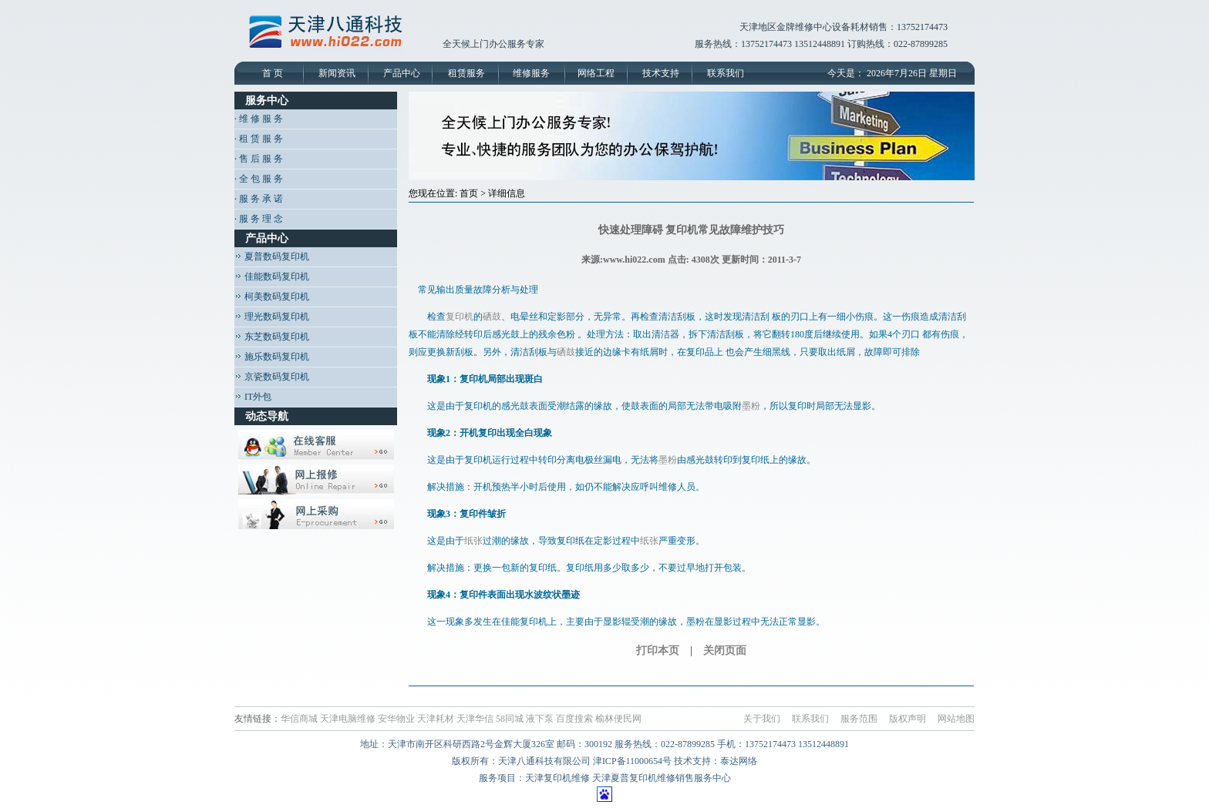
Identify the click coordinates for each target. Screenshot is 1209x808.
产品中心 (401, 73)
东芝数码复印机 (271, 336)
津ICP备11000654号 (632, 761)
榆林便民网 (618, 718)
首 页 (272, 73)
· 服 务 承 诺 (258, 198)
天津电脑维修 (347, 718)
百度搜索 (574, 718)
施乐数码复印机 (271, 356)
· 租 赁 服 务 (258, 138)
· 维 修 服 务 (258, 118)
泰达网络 (738, 761)
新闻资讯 (336, 73)
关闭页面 (724, 650)
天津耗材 (435, 718)
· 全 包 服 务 (258, 178)
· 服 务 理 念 (258, 218)
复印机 (459, 316)
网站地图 (956, 718)
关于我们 (761, 718)
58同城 (510, 718)
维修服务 (531, 73)
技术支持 (660, 73)
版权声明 (907, 718)
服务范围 (858, 718)
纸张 (473, 540)
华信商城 (299, 718)
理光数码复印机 (271, 316)
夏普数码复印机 (271, 256)
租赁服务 (466, 73)
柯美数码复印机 (271, 296)
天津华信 (474, 718)
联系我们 (725, 73)
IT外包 (252, 396)
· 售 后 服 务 (258, 158)
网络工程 (596, 73)
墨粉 (751, 406)
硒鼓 (492, 316)
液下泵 (540, 718)
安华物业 (396, 718)
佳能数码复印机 (271, 276)
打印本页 (657, 650)
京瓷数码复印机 (271, 376)
